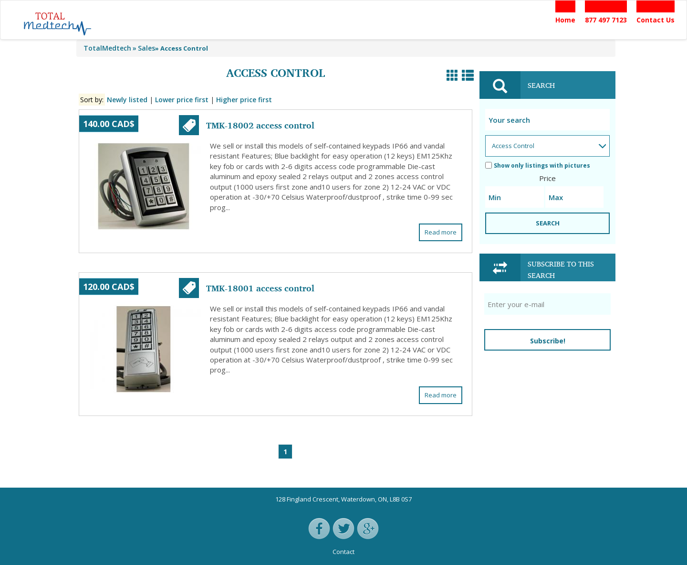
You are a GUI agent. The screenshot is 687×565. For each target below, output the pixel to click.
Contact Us (655, 19)
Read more (441, 232)
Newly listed (127, 99)
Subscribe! (547, 340)
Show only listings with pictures (537, 165)
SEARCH (548, 223)
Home (565, 19)
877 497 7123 (606, 19)
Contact (343, 551)
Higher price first (244, 99)
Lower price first (181, 99)
